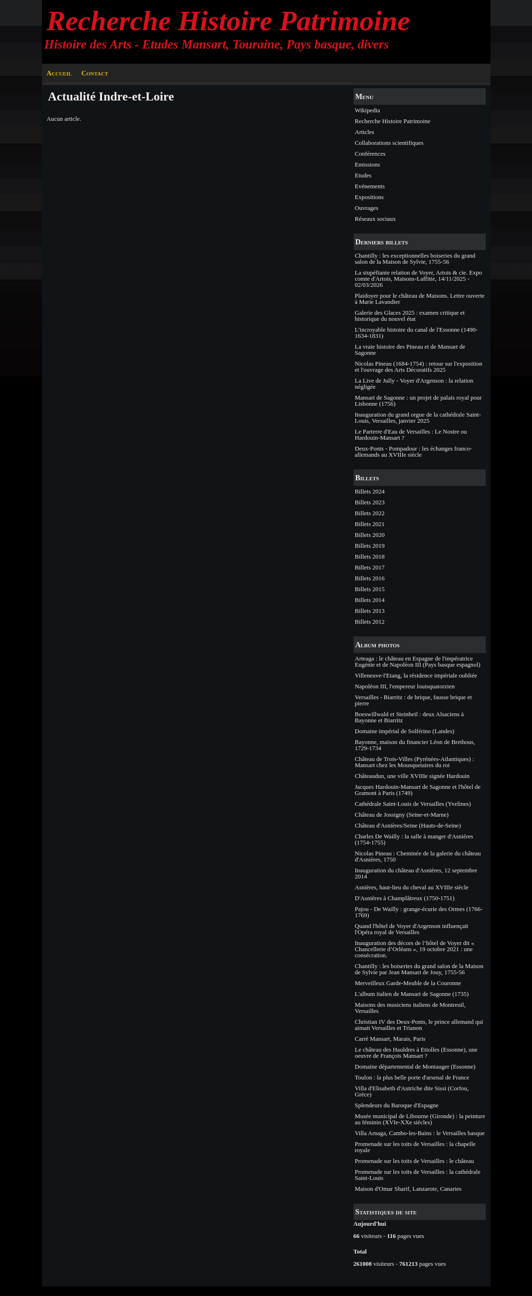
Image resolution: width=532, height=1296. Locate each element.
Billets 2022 (370, 513)
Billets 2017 (370, 567)
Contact (94, 73)
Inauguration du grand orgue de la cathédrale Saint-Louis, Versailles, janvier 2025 (418, 417)
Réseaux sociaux (375, 218)
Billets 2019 (370, 545)
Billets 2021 (370, 523)
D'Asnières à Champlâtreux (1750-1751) (405, 898)
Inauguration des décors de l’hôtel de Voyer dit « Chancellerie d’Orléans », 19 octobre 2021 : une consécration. (414, 949)
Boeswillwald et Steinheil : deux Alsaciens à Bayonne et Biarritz (409, 717)
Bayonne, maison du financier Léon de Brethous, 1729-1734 (415, 745)
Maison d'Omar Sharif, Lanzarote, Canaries (408, 1188)
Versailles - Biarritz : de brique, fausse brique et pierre (413, 700)
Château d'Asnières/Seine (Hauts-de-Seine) (408, 825)
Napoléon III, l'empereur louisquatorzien (405, 686)
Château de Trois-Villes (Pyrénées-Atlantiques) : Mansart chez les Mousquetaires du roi (414, 762)
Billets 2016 (370, 578)
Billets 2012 (370, 621)
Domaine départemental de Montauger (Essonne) (415, 1066)
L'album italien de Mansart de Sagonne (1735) (412, 993)
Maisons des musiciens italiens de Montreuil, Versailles (410, 1007)
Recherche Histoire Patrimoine (228, 20)
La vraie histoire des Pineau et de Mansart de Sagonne (410, 349)
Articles (364, 131)
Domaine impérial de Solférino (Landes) (405, 731)
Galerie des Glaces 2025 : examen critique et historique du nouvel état (410, 315)
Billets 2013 (370, 610)
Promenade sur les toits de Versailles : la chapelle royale (415, 1147)
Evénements (370, 186)
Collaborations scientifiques (389, 142)
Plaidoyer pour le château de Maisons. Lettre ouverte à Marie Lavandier (420, 298)
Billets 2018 (370, 556)
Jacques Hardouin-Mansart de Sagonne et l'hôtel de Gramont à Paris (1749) (418, 789)
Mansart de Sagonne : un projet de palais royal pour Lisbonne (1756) (418, 400)
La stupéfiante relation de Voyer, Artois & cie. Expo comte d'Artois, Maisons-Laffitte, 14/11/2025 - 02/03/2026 (418, 278)
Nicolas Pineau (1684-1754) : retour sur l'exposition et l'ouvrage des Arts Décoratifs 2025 (418, 366)
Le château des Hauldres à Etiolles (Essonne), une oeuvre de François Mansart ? (416, 1052)
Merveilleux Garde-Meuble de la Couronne (408, 983)
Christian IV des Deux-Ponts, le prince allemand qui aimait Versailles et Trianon (419, 1024)
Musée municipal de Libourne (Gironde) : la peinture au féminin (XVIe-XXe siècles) (420, 1119)
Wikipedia (367, 110)
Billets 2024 (370, 491)
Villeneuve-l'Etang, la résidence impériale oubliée (416, 675)
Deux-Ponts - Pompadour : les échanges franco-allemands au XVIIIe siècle (413, 451)
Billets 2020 (370, 534)
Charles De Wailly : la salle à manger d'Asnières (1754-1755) (414, 839)
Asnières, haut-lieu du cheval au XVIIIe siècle (412, 887)
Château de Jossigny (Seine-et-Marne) (402, 814)
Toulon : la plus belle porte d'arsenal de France (412, 1077)
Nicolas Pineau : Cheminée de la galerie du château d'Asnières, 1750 (418, 856)
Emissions (367, 164)
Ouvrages (367, 207)
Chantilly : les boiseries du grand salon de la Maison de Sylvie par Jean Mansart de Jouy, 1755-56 (419, 969)
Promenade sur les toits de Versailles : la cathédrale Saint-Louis (418, 1174)
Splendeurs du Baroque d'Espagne (397, 1105)
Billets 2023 (370, 502)
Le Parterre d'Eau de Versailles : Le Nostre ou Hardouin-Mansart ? (411, 434)
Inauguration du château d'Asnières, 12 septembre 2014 (416, 873)
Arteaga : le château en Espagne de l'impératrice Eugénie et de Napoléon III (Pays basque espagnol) (418, 661)
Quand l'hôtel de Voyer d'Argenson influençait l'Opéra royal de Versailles (411, 929)
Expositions (369, 197)
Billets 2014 (370, 599)
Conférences (370, 153)
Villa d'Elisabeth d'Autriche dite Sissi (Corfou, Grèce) (412, 1091)
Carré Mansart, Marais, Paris (390, 1038)
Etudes (363, 175)
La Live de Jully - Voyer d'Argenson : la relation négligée (414, 383)
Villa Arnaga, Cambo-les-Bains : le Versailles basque (420, 1133)
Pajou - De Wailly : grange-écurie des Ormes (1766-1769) (419, 912)
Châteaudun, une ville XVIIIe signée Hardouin (412, 775)
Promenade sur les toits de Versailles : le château (414, 1160)
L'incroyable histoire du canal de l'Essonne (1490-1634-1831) (416, 332)
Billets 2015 (370, 589)
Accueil (59, 73)
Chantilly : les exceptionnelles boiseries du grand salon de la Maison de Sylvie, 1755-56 (415, 258)
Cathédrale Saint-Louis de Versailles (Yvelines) (413, 803)
